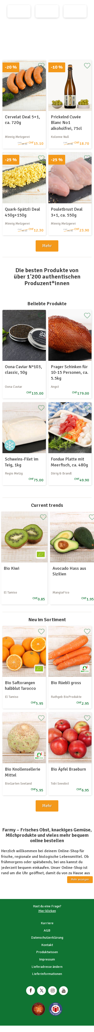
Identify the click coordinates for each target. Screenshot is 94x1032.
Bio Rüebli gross (66, 682)
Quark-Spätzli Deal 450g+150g (22, 212)
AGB (47, 930)
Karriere (47, 923)
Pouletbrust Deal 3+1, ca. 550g (67, 212)
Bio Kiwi (11, 568)
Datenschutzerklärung (47, 937)
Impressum (47, 959)
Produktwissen (47, 952)
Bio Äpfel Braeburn (68, 769)
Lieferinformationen (47, 974)
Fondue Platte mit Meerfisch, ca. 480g (69, 461)
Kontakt (47, 945)
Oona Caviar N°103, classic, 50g (23, 369)
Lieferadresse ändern (47, 967)
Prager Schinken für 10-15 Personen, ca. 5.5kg (69, 372)
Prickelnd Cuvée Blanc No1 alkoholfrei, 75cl (66, 122)
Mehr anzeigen (80, 879)
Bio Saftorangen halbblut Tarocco (20, 685)
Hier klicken (47, 911)
